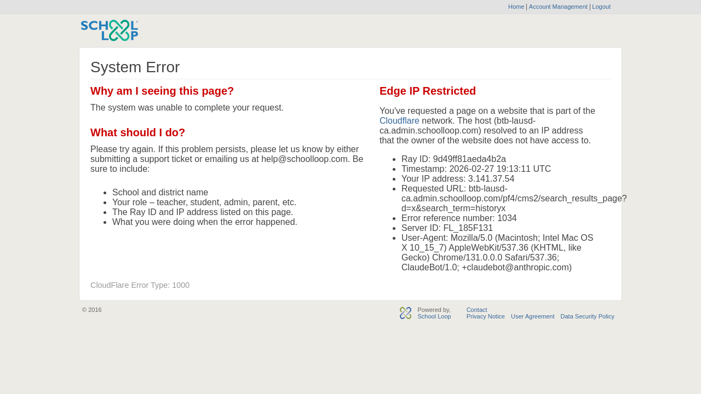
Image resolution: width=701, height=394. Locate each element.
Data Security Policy (587, 316)
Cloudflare (400, 120)
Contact (477, 309)
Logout (600, 6)
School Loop (434, 316)
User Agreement (532, 316)
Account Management (559, 6)
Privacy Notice (486, 316)
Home (516, 6)
